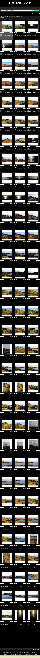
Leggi (25, 656)
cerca (37, 10)
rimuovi (31, 656)
